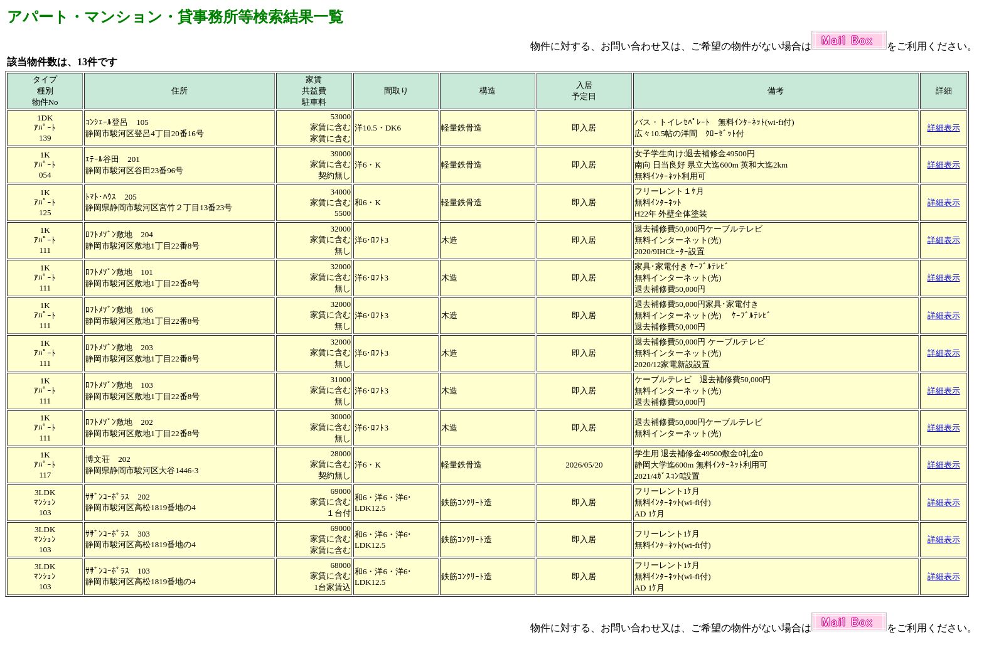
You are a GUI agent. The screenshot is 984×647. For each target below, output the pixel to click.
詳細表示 (944, 127)
